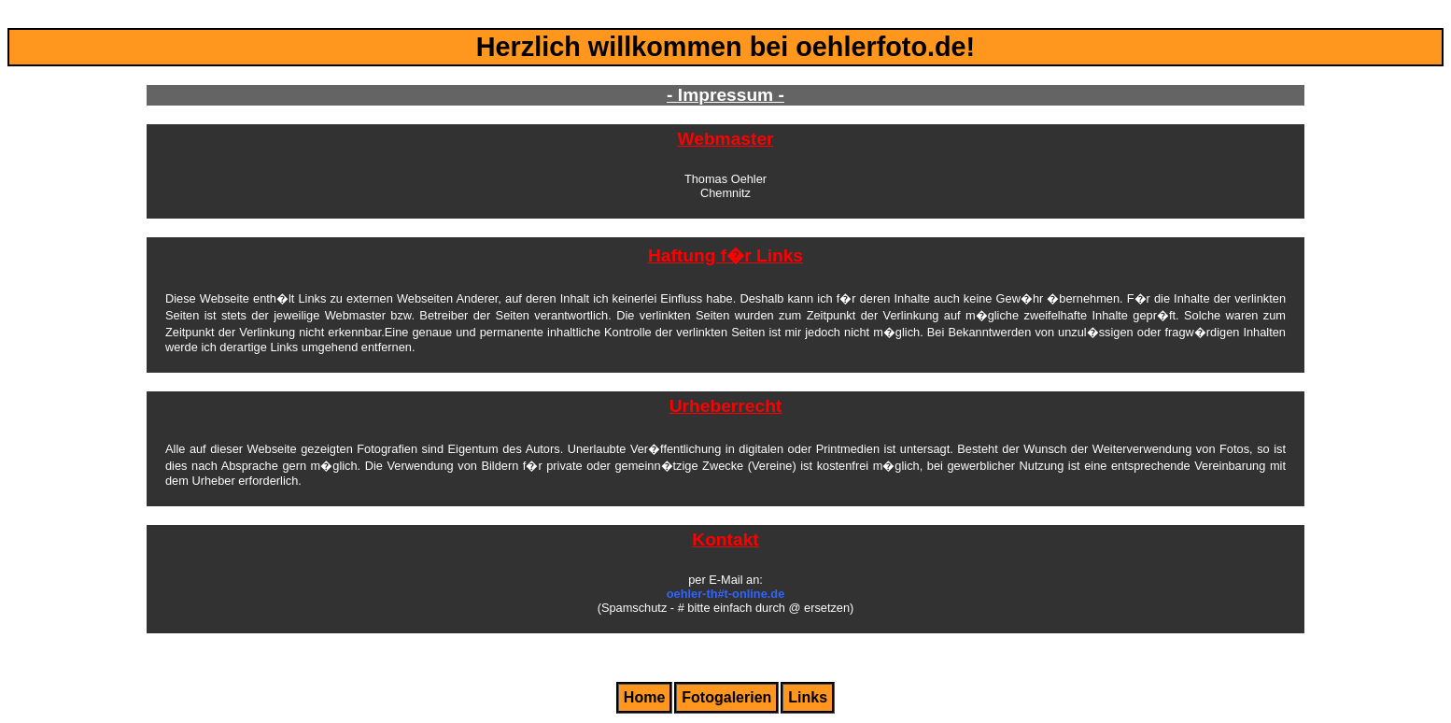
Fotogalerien (726, 697)
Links (807, 697)
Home (644, 697)
